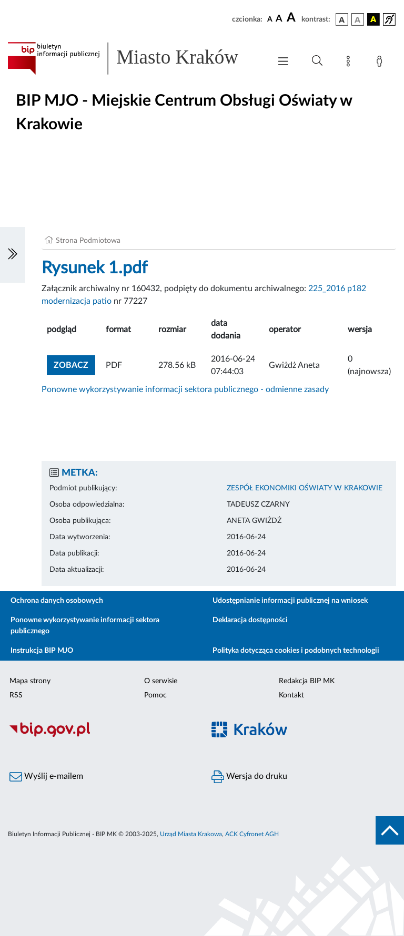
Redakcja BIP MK (307, 681)
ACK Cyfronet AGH (252, 834)
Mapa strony (29, 681)
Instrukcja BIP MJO (42, 650)
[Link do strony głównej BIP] (133, 58)
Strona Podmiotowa (88, 240)
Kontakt (291, 695)
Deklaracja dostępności (250, 620)
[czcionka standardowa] (269, 19)
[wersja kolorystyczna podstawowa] (342, 19)
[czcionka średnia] (279, 19)
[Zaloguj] (381, 63)
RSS (16, 695)
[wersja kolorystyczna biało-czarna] (358, 19)
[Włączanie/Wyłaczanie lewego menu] (12, 255)
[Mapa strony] (350, 63)
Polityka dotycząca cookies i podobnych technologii (296, 650)
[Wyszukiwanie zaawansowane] (317, 61)
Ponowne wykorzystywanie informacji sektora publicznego (85, 625)
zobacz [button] (74, 363)
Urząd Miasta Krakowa (191, 834)
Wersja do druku (249, 776)
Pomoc (155, 695)
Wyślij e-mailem (46, 776)
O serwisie (160, 681)
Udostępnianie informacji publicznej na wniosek (290, 600)
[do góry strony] (390, 830)
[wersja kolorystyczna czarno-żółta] (373, 19)
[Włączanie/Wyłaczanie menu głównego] (283, 62)
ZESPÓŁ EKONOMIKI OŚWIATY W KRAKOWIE (304, 488)
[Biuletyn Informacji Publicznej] (101, 735)
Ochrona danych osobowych (57, 600)
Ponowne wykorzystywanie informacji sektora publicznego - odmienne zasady (185, 389)
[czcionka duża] (292, 17)
